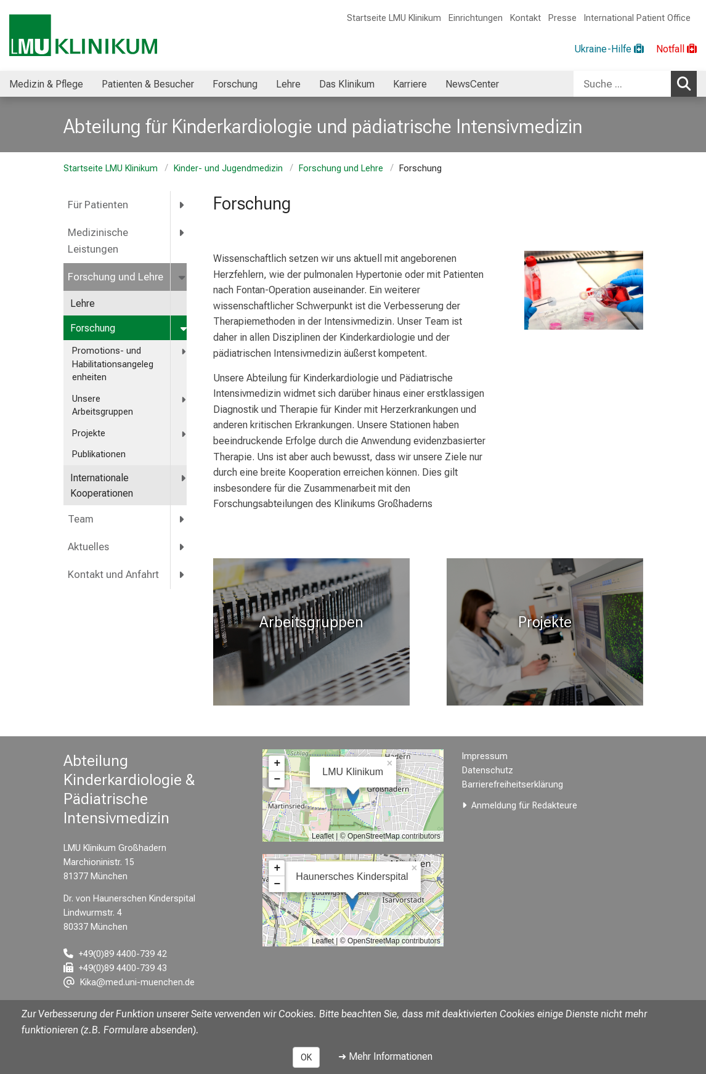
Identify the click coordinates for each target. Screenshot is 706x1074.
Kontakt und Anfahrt (113, 574)
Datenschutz (487, 770)
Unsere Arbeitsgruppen (102, 406)
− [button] (277, 779)
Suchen (687, 83)
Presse (562, 18)
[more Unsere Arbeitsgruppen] (184, 399)
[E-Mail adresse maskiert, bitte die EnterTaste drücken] (129, 982)
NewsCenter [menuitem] (472, 84)
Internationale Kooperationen (103, 486)
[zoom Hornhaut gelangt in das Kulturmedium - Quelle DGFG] (583, 290)
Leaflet (323, 836)
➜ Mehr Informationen (385, 1056)
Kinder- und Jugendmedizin (228, 168)
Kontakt (525, 18)
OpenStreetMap (373, 836)
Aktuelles (88, 547)
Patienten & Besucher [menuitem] (148, 84)
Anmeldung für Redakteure (524, 805)
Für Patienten (98, 205)
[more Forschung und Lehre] (183, 277)
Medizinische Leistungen (98, 241)
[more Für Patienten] (182, 205)
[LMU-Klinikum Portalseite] (83, 35)
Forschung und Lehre (341, 168)
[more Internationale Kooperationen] (184, 478)
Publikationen (99, 454)
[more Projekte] (184, 434)
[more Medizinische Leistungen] (182, 232)
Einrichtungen (475, 18)
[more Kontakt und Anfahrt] (182, 574)
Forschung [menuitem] (235, 84)
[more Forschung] (184, 328)
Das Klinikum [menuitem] (347, 84)
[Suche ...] (622, 84)
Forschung (92, 328)
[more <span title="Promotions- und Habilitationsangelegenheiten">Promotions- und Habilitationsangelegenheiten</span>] (184, 351)
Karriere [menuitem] (410, 84)
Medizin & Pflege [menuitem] (46, 84)
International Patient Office (637, 18)
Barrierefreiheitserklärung (512, 784)
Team (81, 519)
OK (306, 1057)
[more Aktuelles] (182, 547)
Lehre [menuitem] (288, 84)
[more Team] (182, 519)
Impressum (485, 756)
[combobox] (635, 84)
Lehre (82, 303)
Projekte (90, 433)
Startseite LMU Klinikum (394, 18)
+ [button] (277, 763)
